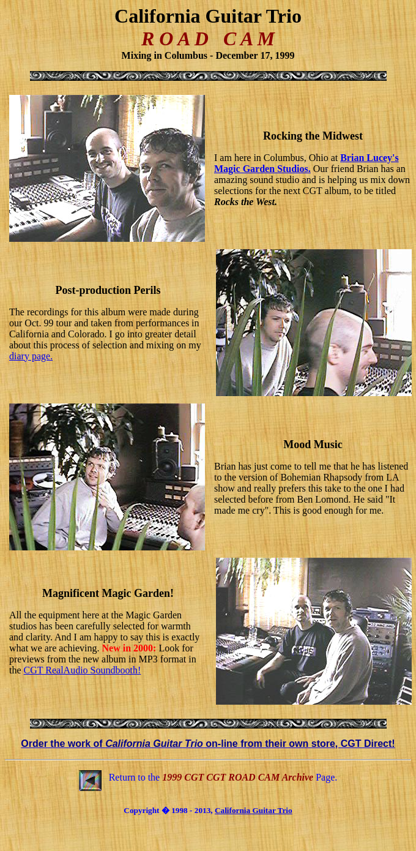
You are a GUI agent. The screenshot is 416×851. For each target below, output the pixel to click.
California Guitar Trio (253, 810)
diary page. (31, 356)
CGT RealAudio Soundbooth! (82, 670)
